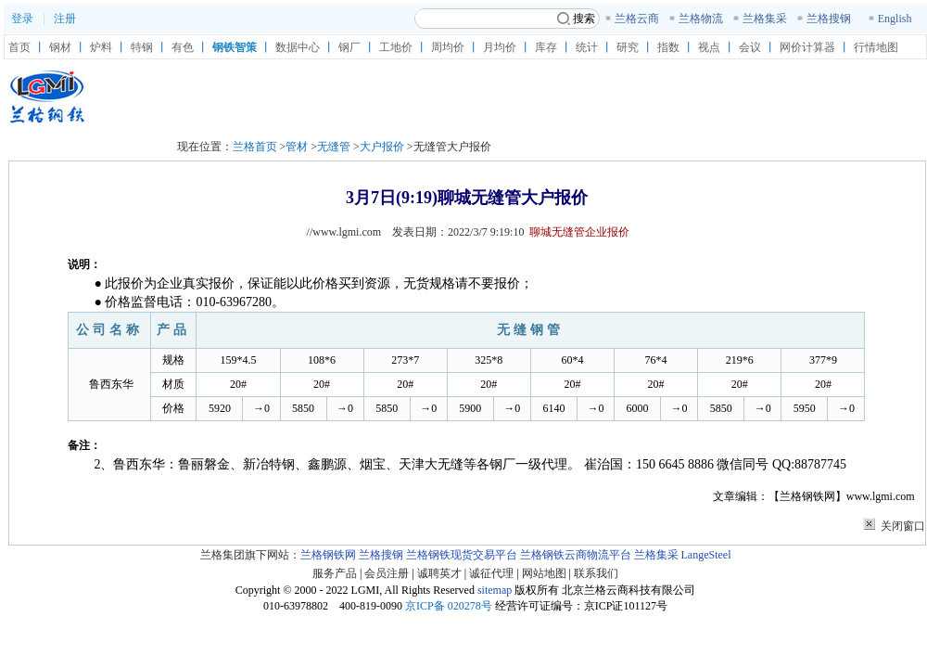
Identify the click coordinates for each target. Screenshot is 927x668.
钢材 (60, 47)
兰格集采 (765, 18)
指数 (668, 47)
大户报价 (382, 146)
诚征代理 (491, 573)
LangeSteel (706, 554)
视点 (709, 47)
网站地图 (544, 573)
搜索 (576, 18)
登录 (22, 18)
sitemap (494, 590)
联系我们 (596, 573)
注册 (65, 18)
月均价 (499, 47)
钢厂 (349, 47)
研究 (627, 47)
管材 (297, 146)
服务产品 (334, 573)
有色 (182, 47)
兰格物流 (701, 18)
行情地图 (876, 47)
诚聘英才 (439, 573)
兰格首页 (255, 146)
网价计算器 (807, 47)
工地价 (396, 47)
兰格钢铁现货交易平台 (461, 554)
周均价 (447, 47)
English (895, 18)
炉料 (101, 47)
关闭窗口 (903, 526)
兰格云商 (637, 18)
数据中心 (297, 47)
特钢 (142, 47)
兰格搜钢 (828, 18)
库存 (546, 47)
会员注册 (386, 573)
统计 (587, 47)
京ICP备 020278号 (448, 605)
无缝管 (333, 146)
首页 (19, 47)
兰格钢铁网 (328, 554)
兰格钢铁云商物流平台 (575, 554)
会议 (750, 47)
